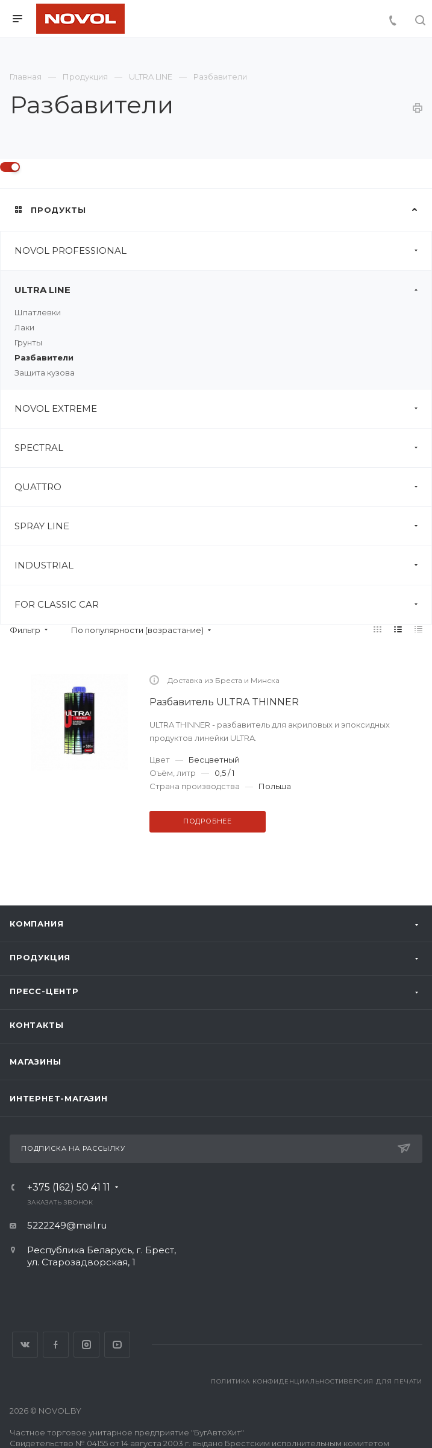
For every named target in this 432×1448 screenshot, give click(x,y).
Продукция (40, 957)
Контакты (36, 1025)
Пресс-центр (44, 991)
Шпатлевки (37, 312)
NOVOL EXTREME (222, 408)
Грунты (28, 342)
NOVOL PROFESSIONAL (222, 250)
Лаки (24, 327)
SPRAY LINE (222, 526)
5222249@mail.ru (67, 1225)
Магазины (35, 1061)
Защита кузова (44, 372)
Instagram (86, 1345)
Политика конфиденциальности (277, 1381)
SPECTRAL (222, 448)
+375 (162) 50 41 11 (68, 1187)
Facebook (56, 1345)
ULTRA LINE (222, 290)
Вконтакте (25, 1345)
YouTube (117, 1345)
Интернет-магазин (59, 1098)
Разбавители (44, 357)
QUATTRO (222, 487)
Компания (36, 923)
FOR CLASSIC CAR (222, 604)
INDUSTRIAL (222, 565)
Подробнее (207, 821)
